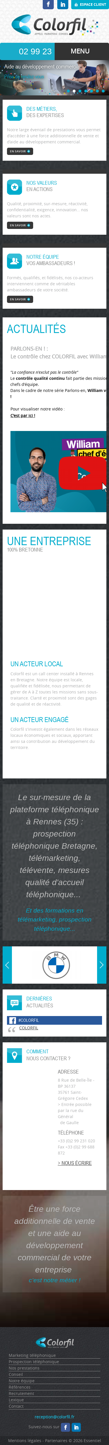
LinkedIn (62, 4)
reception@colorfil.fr (54, 1417)
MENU (80, 51)
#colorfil (29, 1020)
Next (101, 949)
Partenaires (56, 1440)
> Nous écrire (75, 1163)
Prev (7, 980)
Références (20, 1387)
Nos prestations (24, 1368)
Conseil (16, 1374)
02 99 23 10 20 (35, 53)
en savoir (18, 151)
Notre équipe (22, 1380)
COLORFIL (28, 1027)
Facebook (48, 4)
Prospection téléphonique (34, 1361)
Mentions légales (24, 1440)
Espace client (93, 4)
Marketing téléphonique (32, 1355)
